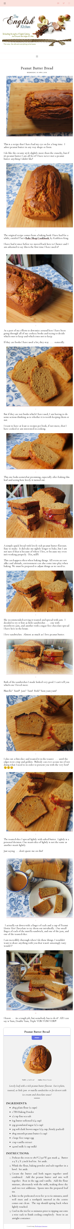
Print (37, 1038)
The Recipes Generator (41, 1226)
